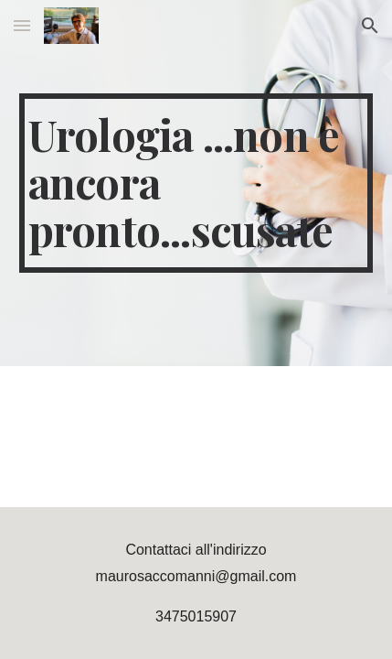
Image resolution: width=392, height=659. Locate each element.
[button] (22, 25)
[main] (196, 182)
